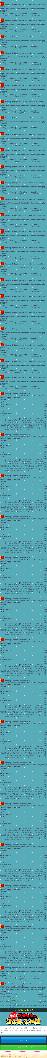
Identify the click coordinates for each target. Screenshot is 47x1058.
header (13, 1005)
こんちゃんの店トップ (23, 1047)
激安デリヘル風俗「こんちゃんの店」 (12, 1057)
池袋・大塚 (23, 1040)
